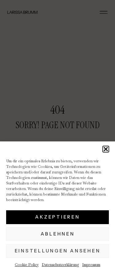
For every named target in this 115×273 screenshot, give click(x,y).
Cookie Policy (27, 264)
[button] (106, 149)
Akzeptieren (57, 217)
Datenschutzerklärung (60, 264)
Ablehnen (57, 234)
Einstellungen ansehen (58, 251)
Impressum (91, 264)
